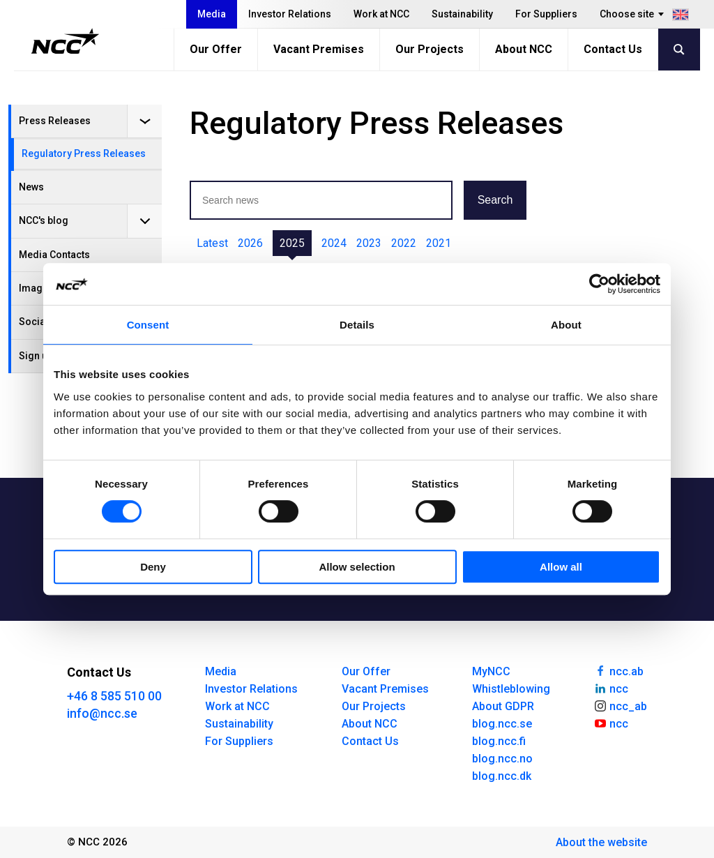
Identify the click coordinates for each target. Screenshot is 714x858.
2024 (334, 243)
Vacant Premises (318, 49)
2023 (368, 243)
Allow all (561, 567)
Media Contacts (54, 254)
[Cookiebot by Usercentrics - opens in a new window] (599, 283)
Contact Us (613, 49)
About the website (601, 842)
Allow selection (357, 567)
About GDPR (503, 706)
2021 (438, 243)
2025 (292, 243)
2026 (250, 243)
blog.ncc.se (502, 723)
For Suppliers (546, 14)
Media (211, 14)
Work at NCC (381, 14)
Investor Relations (289, 14)
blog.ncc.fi (499, 741)
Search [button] (495, 200)
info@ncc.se (102, 713)
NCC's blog (43, 220)
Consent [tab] (148, 325)
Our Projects (429, 49)
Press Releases (55, 120)
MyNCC (491, 671)
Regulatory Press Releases (84, 153)
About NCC (523, 49)
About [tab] (566, 325)
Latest (212, 243)
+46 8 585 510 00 (114, 695)
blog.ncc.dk (501, 776)
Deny (153, 567)
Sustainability (462, 14)
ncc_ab (620, 705)
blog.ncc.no (502, 758)
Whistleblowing (511, 688)
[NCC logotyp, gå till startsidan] (65, 41)
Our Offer (216, 49)
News (31, 187)
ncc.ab (618, 670)
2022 (403, 243)
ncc (610, 687)
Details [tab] (357, 325)
